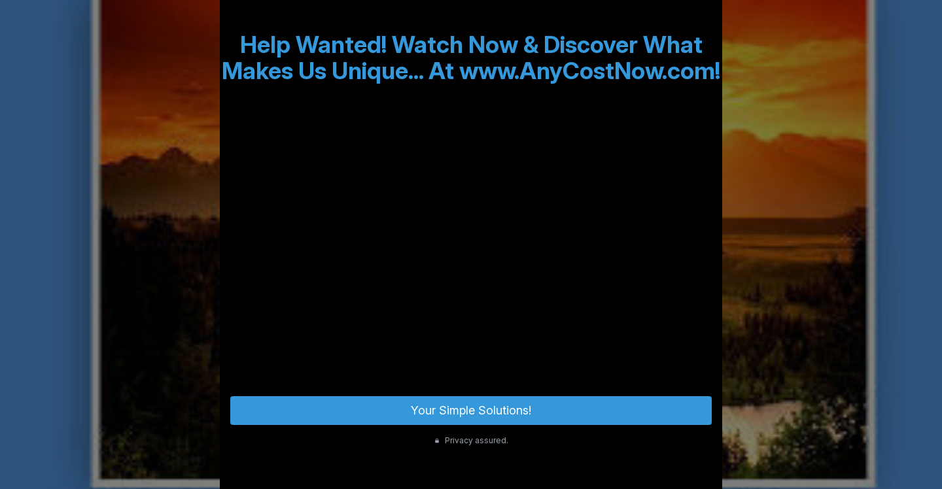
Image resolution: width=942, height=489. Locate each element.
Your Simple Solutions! (471, 410)
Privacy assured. (471, 440)
